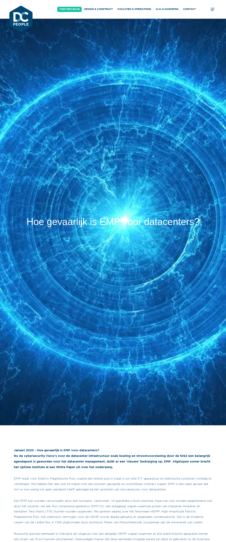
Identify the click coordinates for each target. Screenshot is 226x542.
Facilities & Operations (134, 9)
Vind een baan (69, 9)
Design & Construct (98, 9)
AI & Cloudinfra (167, 9)
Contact (189, 9)
